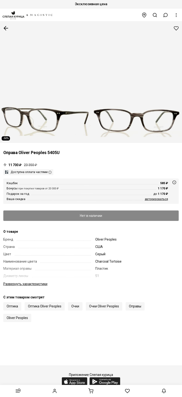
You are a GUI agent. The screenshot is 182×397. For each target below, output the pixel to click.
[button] (166, 15)
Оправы (135, 306)
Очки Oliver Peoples (104, 306)
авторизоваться (156, 199)
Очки (75, 306)
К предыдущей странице (6, 28)
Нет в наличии (91, 216)
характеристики (25, 284)
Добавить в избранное (176, 28)
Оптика (12, 306)
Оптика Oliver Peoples (44, 306)
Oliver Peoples (17, 318)
